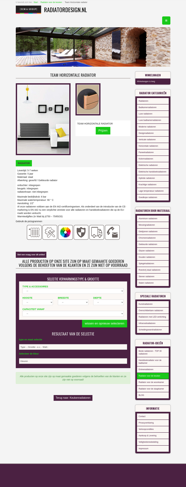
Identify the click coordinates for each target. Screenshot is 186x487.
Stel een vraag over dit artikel (31, 255)
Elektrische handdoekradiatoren (152, 172)
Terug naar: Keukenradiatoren (73, 397)
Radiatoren (143, 101)
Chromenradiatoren (147, 238)
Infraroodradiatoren (147, 323)
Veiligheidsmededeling (148, 442)
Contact (142, 416)
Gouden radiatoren (147, 257)
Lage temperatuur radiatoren (151, 191)
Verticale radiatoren (147, 139)
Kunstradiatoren (146, 304)
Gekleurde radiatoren (148, 244)
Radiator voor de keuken (51, 2)
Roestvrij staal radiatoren (150, 270)
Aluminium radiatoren (148, 218)
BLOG (141, 395)
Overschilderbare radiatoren (151, 310)
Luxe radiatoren (145, 114)
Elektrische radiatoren (148, 165)
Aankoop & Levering (147, 435)
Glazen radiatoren (146, 251)
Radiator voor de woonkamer (151, 382)
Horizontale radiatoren (148, 146)
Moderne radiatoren (147, 127)
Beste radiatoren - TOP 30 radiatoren (150, 352)
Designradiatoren (146, 133)
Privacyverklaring (146, 423)
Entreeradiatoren (146, 369)
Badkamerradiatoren (148, 107)
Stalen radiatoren (146, 283)
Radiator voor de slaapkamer (151, 389)
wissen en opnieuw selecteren (104, 323)
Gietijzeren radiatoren (148, 231)
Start (36, 2)
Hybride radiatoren (147, 178)
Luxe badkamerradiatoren (150, 120)
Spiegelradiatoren (146, 263)
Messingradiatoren (147, 225)
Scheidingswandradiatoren (150, 330)
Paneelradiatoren (146, 152)
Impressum (143, 448)
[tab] (24, 163)
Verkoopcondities (146, 429)
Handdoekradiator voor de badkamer (150, 361)
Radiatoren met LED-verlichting (152, 317)
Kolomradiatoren (146, 159)
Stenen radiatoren (146, 276)
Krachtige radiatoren (147, 184)
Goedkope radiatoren (148, 197)
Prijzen (103, 130)
